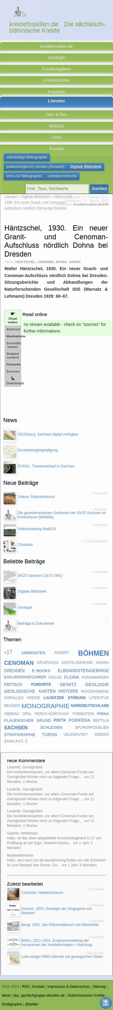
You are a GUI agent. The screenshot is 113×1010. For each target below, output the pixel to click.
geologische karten (30, 690)
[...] (24, 740)
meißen (12, 705)
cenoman (46, 261)
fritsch (13, 684)
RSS (26, 987)
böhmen (93, 652)
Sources (13, 371)
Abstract (13, 329)
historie (68, 690)
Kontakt (56, 148)
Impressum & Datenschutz (69, 987)
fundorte (41, 684)
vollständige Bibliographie (27, 157)
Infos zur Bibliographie (24, 176)
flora (71, 676)
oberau (12, 713)
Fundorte (56, 91)
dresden (14, 670)
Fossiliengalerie (56, 69)
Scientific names (13, 345)
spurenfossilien (92, 727)
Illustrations (13, 336)
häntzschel (25, 261)
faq (15, 995)
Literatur (56, 101)
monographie (45, 705)
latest (6, 995)
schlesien (51, 727)
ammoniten (33, 652)
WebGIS (56, 126)
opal (27, 713)
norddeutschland (90, 705)
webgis (102, 734)
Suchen (99, 188)
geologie (97, 683)
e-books (41, 670)
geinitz (68, 684)
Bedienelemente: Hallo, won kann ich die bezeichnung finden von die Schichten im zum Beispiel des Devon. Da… (56, 860)
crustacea (48, 662)
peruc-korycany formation (64, 713)
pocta (60, 720)
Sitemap (99, 987)
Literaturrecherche (62, 176)
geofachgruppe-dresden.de (42, 995)
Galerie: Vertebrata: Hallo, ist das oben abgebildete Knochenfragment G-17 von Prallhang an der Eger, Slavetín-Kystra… (54, 838)
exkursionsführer (25, 677)
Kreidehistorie (57, 80)
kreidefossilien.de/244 (90, 204)
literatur (99, 697)
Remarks (13, 364)
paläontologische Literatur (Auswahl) (35, 167)
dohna (61, 261)
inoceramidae (95, 691)
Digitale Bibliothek (86, 167)
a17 (8, 652)
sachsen (16, 727)
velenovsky (76, 734)
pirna (103, 713)
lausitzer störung (65, 697)
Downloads (13, 380)
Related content (13, 355)
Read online (13, 317)
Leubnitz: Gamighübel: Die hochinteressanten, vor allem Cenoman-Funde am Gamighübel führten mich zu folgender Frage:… (50, 772)
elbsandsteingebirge (83, 670)
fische (55, 677)
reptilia (101, 720)
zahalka (12, 740)
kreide (33, 697)
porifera (79, 719)
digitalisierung (77, 662)
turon (49, 734)
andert (61, 652)
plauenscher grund (27, 720)
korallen (14, 697)
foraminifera (95, 677)
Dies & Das (56, 114)
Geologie (56, 57)
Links (56, 137)
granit (75, 261)
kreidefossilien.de (56, 46)
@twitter (31, 1004)
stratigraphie (20, 734)
